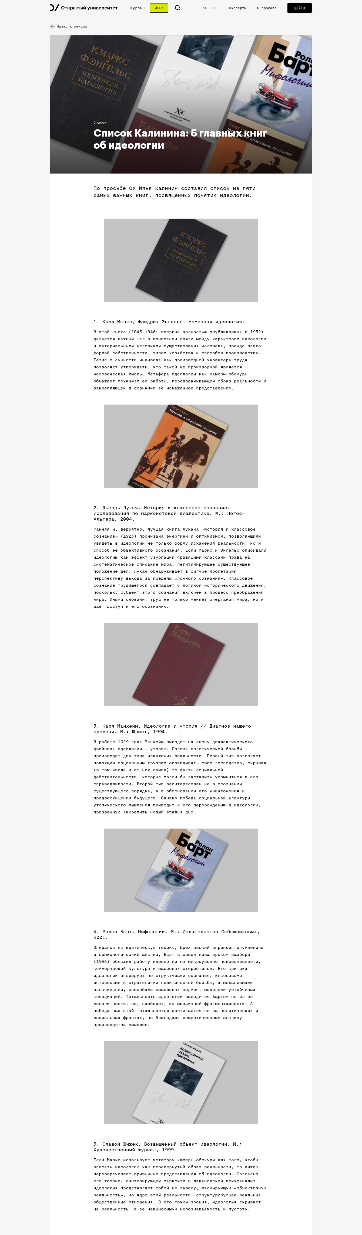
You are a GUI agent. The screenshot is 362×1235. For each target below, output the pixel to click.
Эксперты (237, 8)
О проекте (267, 8)
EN (213, 8)
